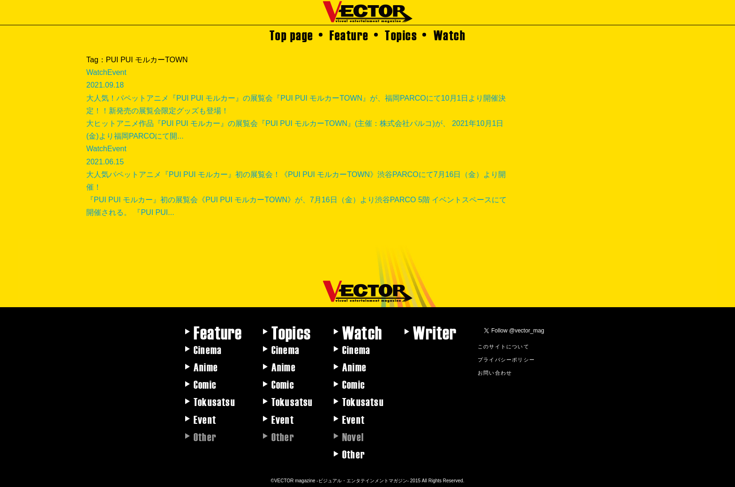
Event (205, 419)
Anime (206, 367)
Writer (435, 332)
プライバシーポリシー (506, 359)
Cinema (208, 349)
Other (353, 454)
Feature (349, 34)
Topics (401, 34)
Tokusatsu (214, 401)
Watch (450, 34)
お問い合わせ (495, 372)
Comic (205, 384)
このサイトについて (503, 346)
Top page (292, 34)
